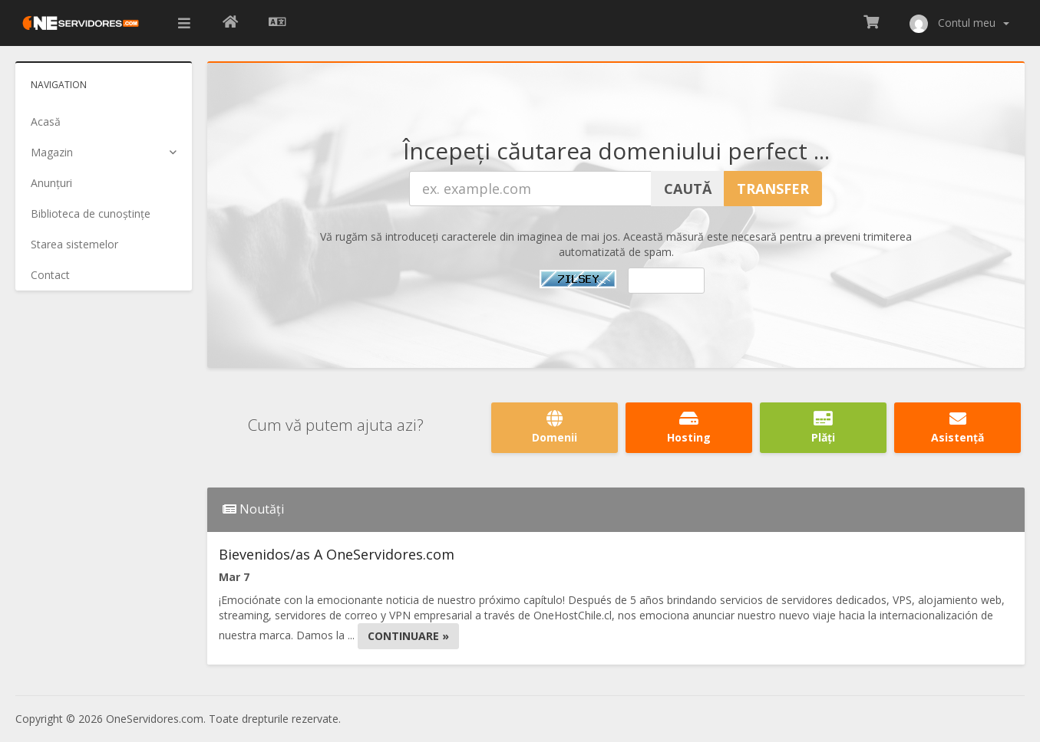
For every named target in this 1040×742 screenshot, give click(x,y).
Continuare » (408, 636)
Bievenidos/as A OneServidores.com (336, 554)
